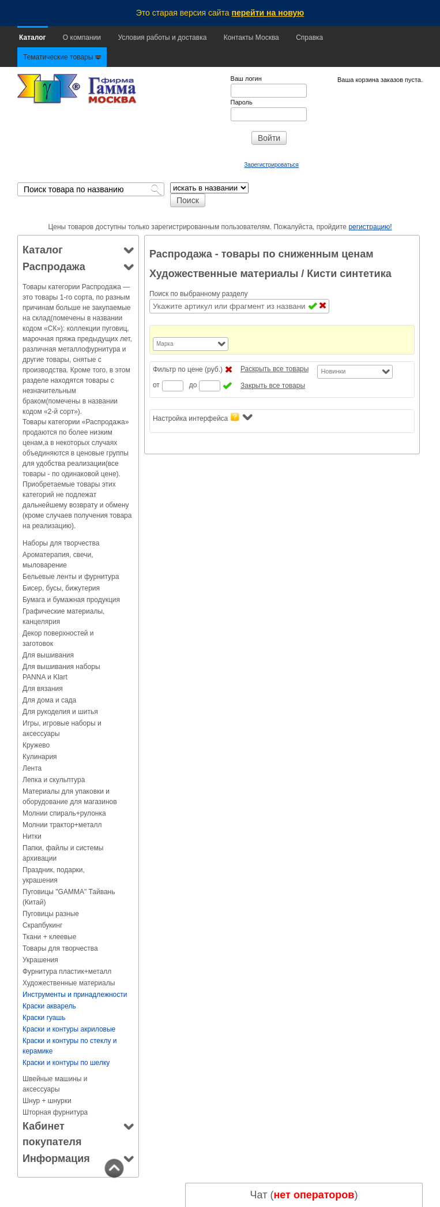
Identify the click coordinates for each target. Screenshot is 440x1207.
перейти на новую (268, 12)
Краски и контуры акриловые (68, 1029)
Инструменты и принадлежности (74, 995)
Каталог (32, 37)
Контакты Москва (251, 37)
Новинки (333, 371)
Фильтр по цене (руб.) (188, 369)
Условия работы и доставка (162, 37)
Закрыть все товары (272, 386)
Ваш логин (246, 78)
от (156, 385)
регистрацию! (370, 227)
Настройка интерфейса (203, 418)
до (193, 385)
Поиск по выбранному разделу (198, 294)
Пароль (242, 102)
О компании (82, 37)
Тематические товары (62, 57)
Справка (309, 37)
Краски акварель (49, 1006)
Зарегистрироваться (271, 165)
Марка (165, 344)
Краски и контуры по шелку (66, 1063)
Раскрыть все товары (274, 369)
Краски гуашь (43, 1018)
